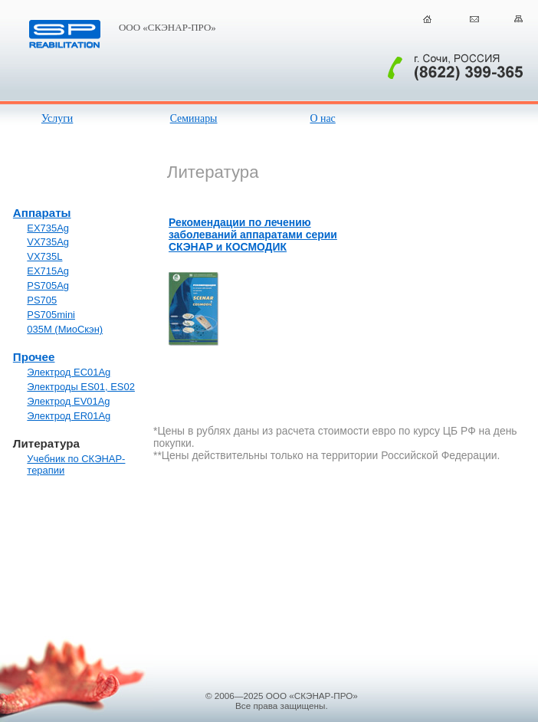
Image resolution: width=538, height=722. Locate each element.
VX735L (44, 256)
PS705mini (51, 314)
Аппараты (42, 212)
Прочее (34, 356)
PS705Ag (48, 285)
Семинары (194, 118)
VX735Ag (48, 242)
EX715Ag (48, 271)
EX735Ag (48, 228)
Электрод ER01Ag (68, 416)
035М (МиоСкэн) (65, 329)
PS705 (42, 300)
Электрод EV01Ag (68, 401)
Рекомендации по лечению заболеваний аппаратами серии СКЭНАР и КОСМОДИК (253, 234)
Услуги (57, 118)
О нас (322, 118)
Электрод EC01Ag (68, 372)
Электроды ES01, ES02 (81, 386)
